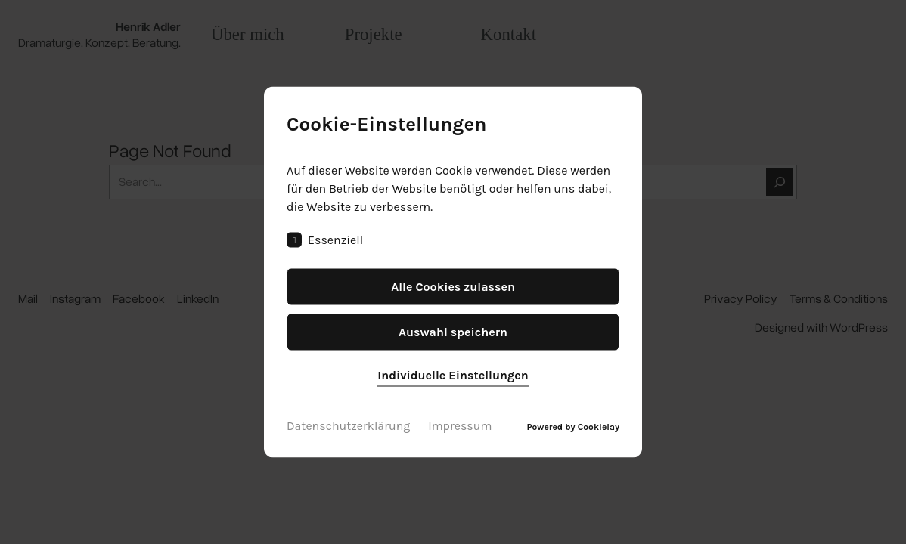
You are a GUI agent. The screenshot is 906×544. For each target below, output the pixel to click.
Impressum (460, 426)
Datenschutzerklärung (348, 426)
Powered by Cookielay (573, 427)
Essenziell (325, 240)
